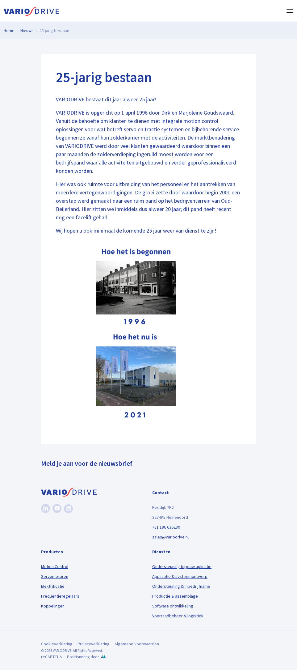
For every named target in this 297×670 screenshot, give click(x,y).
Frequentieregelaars (60, 596)
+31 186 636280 (166, 527)
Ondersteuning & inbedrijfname (181, 586)
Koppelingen (53, 606)
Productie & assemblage (175, 596)
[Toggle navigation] (288, 11)
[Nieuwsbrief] (68, 508)
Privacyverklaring (93, 644)
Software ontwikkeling (172, 606)
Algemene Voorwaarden (137, 644)
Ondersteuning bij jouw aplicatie (181, 566)
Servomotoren (54, 576)
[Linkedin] (45, 508)
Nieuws (27, 30)
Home (9, 30)
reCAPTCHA (51, 657)
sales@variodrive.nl (170, 537)
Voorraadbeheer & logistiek (177, 616)
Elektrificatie (53, 586)
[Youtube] (56, 508)
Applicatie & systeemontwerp (179, 576)
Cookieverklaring (57, 644)
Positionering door (83, 657)
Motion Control (54, 566)
